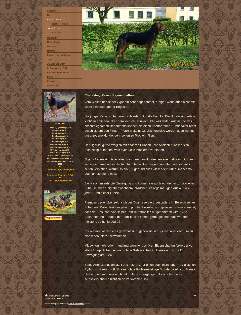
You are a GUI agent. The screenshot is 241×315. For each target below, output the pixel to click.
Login (193, 295)
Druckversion (53, 296)
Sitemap (65, 296)
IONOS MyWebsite (76, 304)
